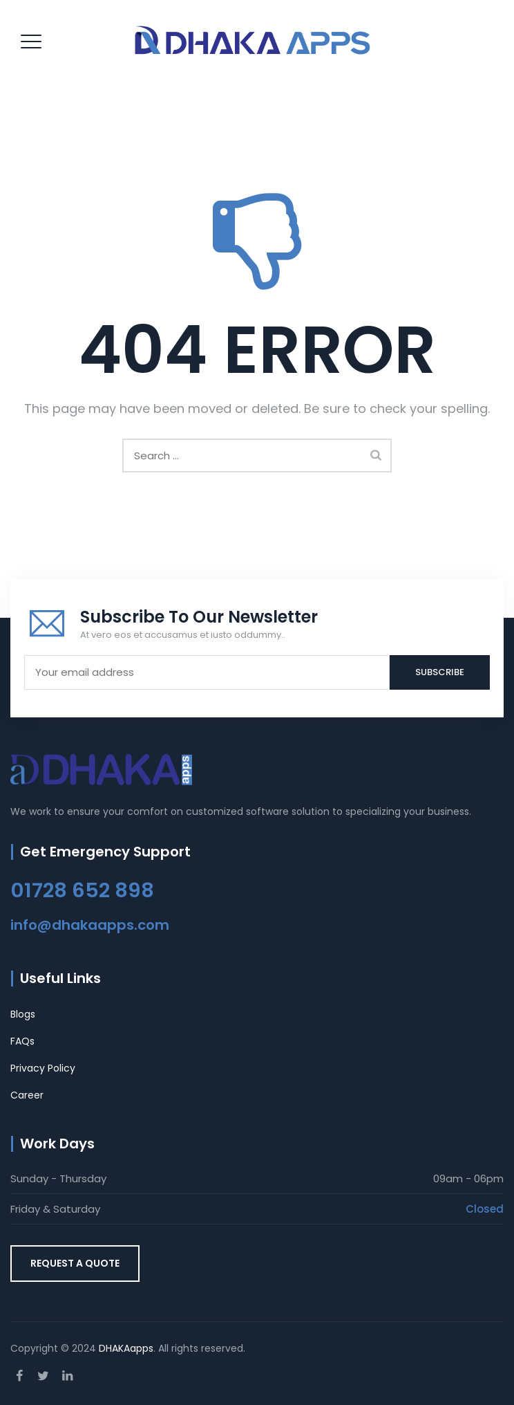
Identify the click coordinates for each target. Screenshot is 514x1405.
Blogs (22, 1014)
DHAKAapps (126, 1348)
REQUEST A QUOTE (75, 1263)
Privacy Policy (42, 1068)
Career (27, 1095)
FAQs (22, 1041)
